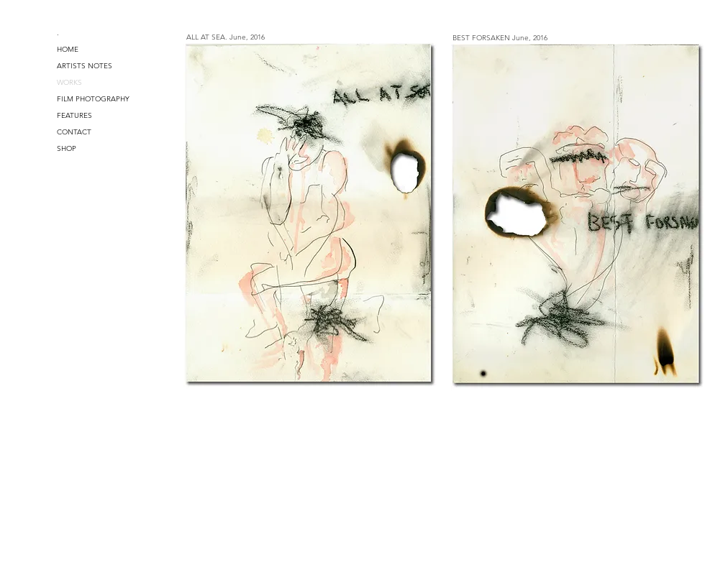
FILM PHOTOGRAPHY (93, 99)
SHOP (66, 148)
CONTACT (74, 132)
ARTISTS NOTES (84, 65)
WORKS (69, 82)
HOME (67, 49)
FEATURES (74, 115)
